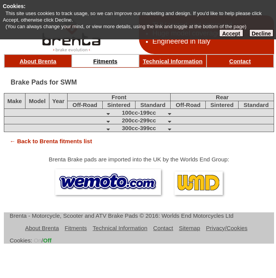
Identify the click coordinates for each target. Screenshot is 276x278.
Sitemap (189, 228)
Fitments (105, 61)
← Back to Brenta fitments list (51, 141)
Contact (240, 61)
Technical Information (173, 61)
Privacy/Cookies (227, 228)
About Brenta (38, 61)
